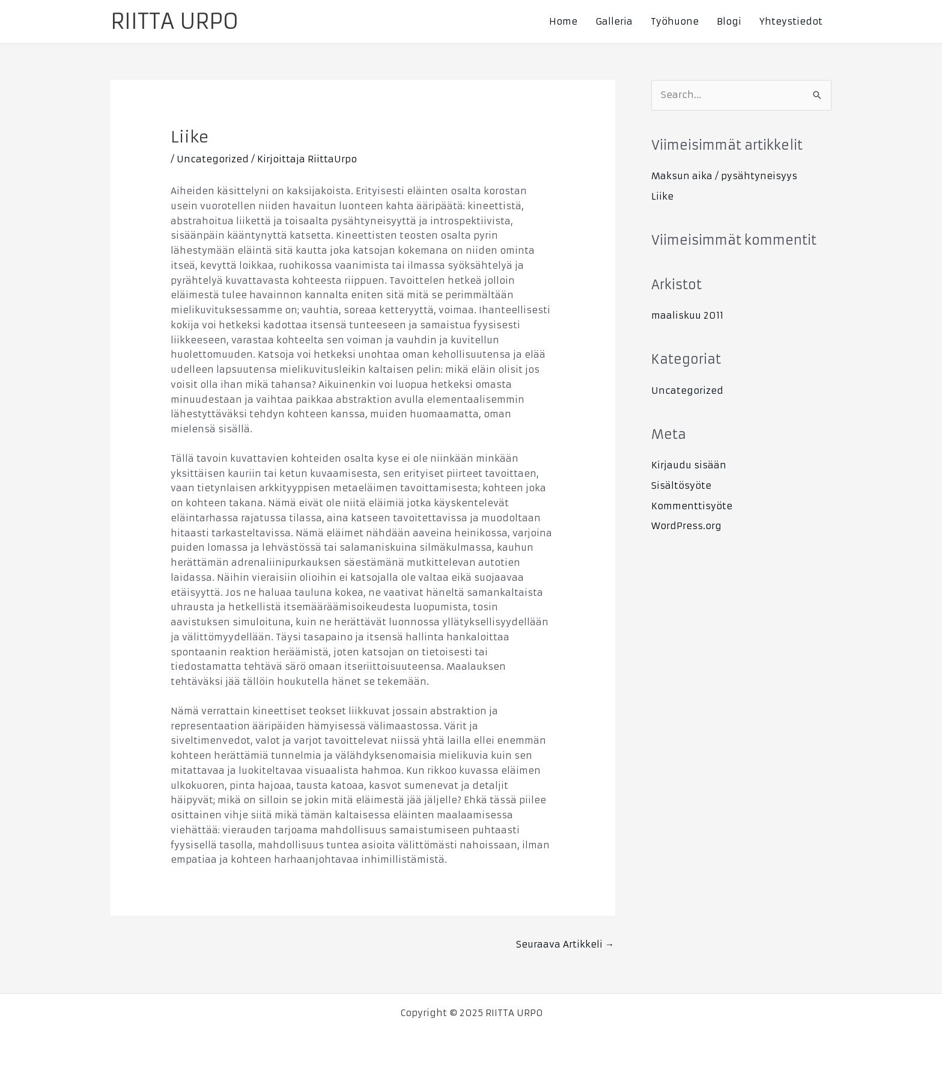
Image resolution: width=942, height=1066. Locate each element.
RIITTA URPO (175, 21)
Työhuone (675, 21)
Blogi (729, 21)
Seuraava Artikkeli (565, 944)
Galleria (614, 21)
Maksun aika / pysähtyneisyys (724, 176)
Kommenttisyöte (691, 506)
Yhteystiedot (790, 21)
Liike (662, 196)
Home (563, 21)
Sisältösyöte (681, 485)
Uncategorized (213, 159)
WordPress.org (686, 525)
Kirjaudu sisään (688, 465)
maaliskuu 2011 (687, 315)
